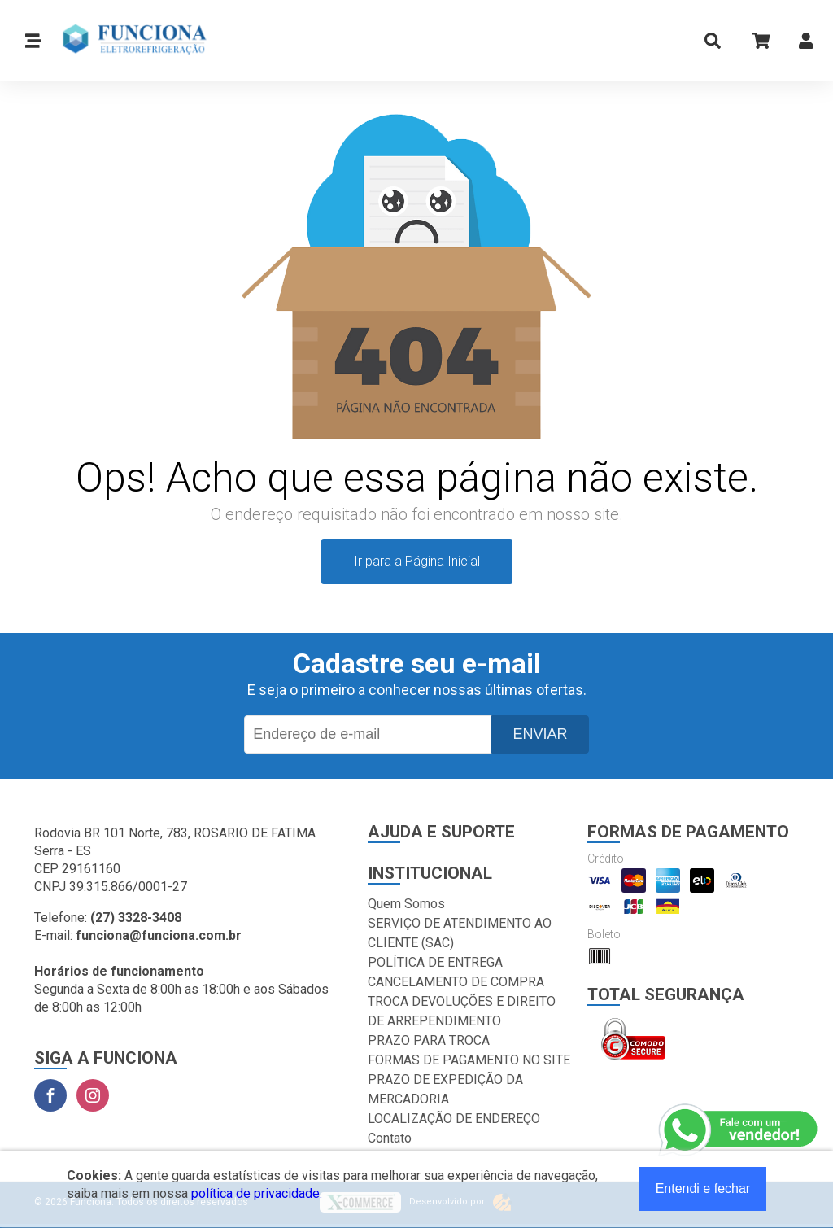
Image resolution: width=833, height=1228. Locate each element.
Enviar (539, 734)
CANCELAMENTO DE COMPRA (456, 982)
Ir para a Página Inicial (417, 561)
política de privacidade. (256, 1193)
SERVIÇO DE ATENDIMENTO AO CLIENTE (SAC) (460, 933)
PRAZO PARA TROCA (429, 1040)
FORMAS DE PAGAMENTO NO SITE (469, 1060)
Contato (390, 1138)
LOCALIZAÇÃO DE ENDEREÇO (454, 1118)
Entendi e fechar (703, 1188)
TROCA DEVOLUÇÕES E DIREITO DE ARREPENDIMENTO (462, 1011)
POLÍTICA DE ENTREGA (435, 962)
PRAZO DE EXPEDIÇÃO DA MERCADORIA (445, 1089)
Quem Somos (406, 903)
